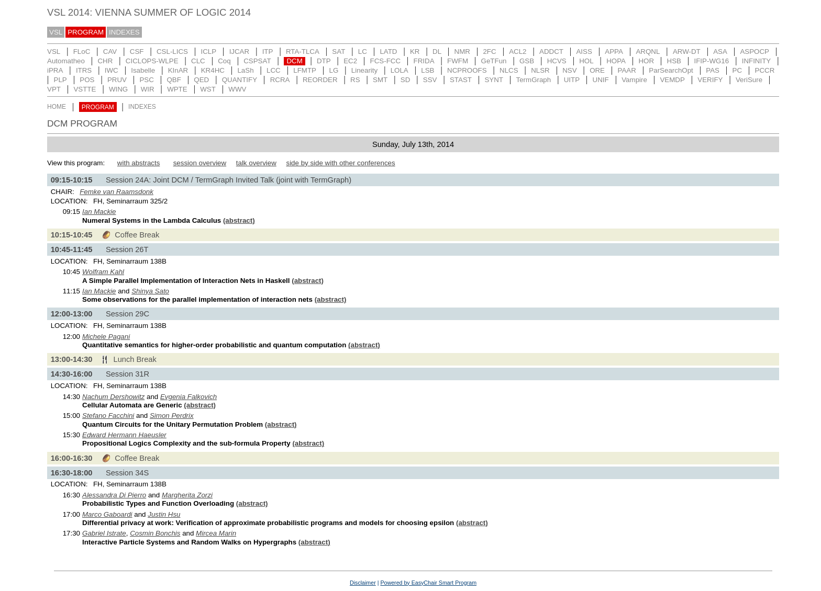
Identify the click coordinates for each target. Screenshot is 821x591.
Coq (224, 61)
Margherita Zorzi (187, 495)
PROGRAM (86, 32)
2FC (489, 51)
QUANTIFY (239, 80)
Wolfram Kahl (103, 272)
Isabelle (143, 70)
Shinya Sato (150, 291)
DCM (294, 61)
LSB (427, 70)
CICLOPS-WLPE (152, 61)
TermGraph (533, 80)
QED (201, 80)
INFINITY (756, 61)
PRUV (117, 80)
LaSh (245, 70)
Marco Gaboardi (107, 514)
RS (355, 80)
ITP (267, 51)
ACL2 (517, 51)
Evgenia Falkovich (188, 397)
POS (87, 80)
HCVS (557, 61)
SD (405, 80)
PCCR (765, 70)
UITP (572, 80)
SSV (430, 80)
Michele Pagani (106, 336)
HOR (646, 61)
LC (362, 51)
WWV (237, 89)
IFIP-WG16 (711, 61)
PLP (60, 80)
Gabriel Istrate (104, 533)
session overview (199, 163)
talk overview (256, 163)
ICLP (208, 51)
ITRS (84, 70)
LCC (274, 70)
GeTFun (494, 61)
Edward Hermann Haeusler (124, 435)
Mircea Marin (216, 533)
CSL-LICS (172, 51)
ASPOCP (754, 51)
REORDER (320, 80)
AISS (584, 51)
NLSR (540, 70)
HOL (586, 61)
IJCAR (239, 51)
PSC (146, 80)
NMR (462, 51)
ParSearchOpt (671, 70)
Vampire (634, 80)
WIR (147, 89)
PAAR (627, 70)
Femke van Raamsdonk (116, 192)
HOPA (616, 61)
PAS (712, 70)
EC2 (350, 61)
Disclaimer (363, 582)
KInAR (178, 70)
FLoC (82, 51)
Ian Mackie (99, 211)
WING (118, 89)
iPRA (55, 70)
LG (333, 70)
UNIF (601, 80)
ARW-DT (687, 51)
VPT (54, 89)
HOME (56, 107)
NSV (569, 70)
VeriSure (749, 80)
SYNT (493, 80)
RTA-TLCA (302, 51)
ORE (597, 70)
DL (436, 51)
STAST (461, 80)
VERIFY (710, 80)
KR (415, 51)
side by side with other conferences (340, 163)
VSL (55, 32)
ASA (720, 51)
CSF (137, 51)
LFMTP (304, 70)
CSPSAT (257, 61)
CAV (110, 51)
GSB (526, 61)
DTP (324, 61)
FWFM (457, 61)
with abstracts (138, 163)
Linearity (364, 70)
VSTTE (84, 89)
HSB (674, 61)
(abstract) (239, 220)
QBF (174, 80)
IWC (111, 70)
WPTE (177, 89)
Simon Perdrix (172, 415)
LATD (388, 51)
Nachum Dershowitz (113, 397)
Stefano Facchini (108, 415)
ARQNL (648, 51)
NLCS (509, 70)
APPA (614, 51)
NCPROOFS (467, 70)
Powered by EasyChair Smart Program (428, 582)
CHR (105, 61)
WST (208, 89)
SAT (338, 51)
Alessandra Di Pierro (114, 495)
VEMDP (672, 80)
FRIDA (424, 61)
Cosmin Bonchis (155, 533)
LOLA (399, 70)
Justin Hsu (164, 514)
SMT (380, 80)
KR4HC (213, 70)
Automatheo (66, 61)
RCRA (280, 80)
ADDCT (551, 51)
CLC (198, 61)
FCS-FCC (385, 61)
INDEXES (124, 32)
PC (737, 70)
